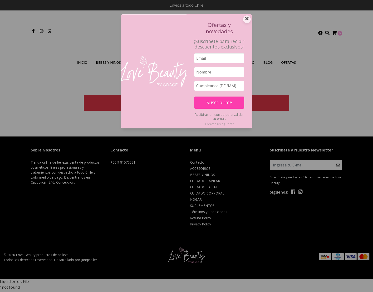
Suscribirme (219, 102)
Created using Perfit (219, 124)
